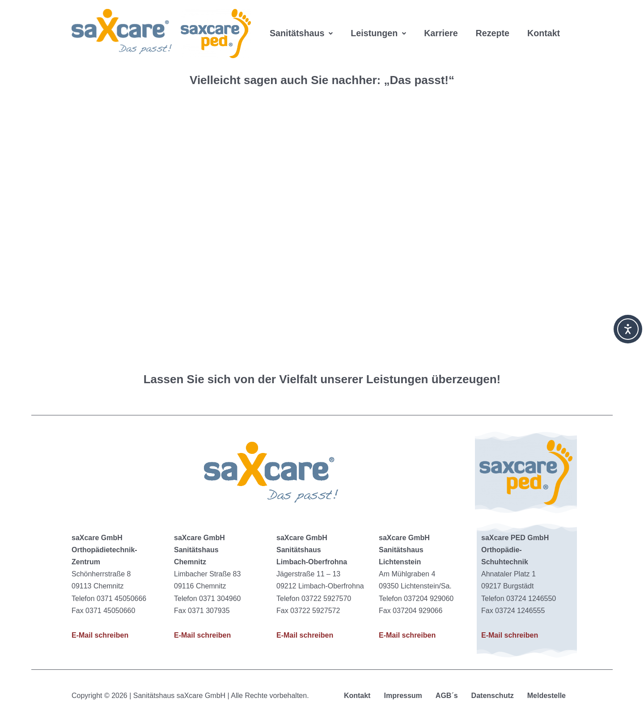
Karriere (443, 22)
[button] (302, 22)
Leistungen (380, 22)
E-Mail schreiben (100, 635)
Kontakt (286, 45)
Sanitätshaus (302, 22)
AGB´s (447, 695)
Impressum (403, 695)
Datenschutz (492, 695)
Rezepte (495, 22)
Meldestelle (546, 695)
